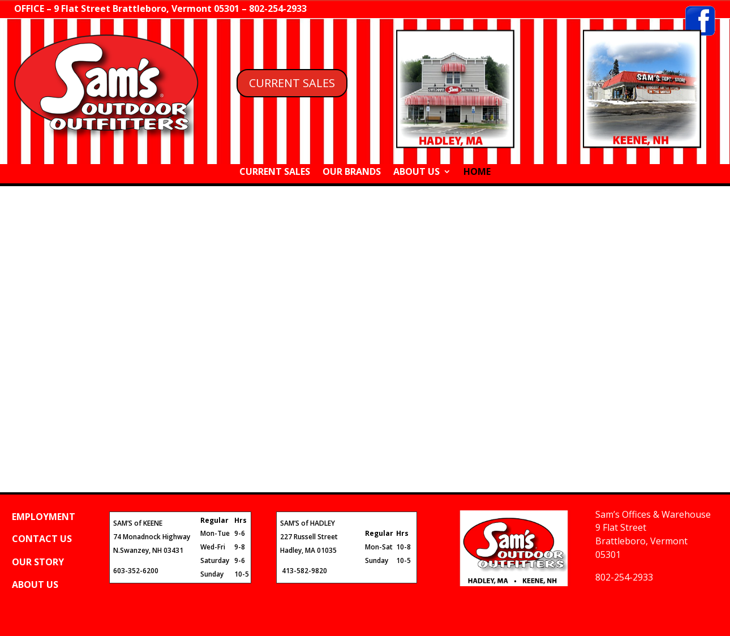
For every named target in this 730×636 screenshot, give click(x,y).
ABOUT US (416, 172)
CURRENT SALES (292, 83)
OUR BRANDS (352, 172)
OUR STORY (38, 562)
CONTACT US (42, 538)
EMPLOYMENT (43, 516)
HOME (477, 172)
